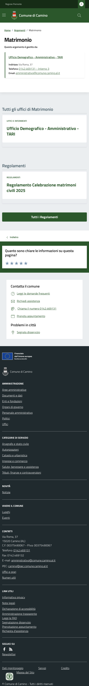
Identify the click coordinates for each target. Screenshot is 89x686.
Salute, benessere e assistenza (20, 467)
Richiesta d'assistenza (15, 631)
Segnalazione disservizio (16, 622)
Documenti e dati (12, 395)
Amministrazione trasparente (19, 614)
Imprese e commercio (14, 461)
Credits (65, 668)
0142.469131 (21, 550)
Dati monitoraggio (12, 668)
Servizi (42, 668)
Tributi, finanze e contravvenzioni (21, 472)
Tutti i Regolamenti (44, 217)
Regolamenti (13, 177)
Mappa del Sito (25, 672)
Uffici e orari (9, 572)
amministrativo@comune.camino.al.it (38, 73)
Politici (6, 418)
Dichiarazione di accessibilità (18, 609)
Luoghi (6, 512)
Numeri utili (9, 577)
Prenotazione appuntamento (19, 627)
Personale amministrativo (17, 412)
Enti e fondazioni (12, 401)
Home (7, 30)
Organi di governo (12, 407)
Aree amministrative (14, 390)
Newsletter (9, 654)
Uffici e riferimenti (17, 121)
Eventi (6, 518)
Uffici (5, 424)
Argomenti (19, 30)
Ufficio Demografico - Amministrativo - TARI (36, 57)
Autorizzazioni (10, 449)
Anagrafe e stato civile (15, 444)
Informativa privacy (13, 597)
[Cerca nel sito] (78, 15)
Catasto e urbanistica (14, 455)
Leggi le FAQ (9, 618)
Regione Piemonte (13, 4)
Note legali (8, 603)
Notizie (6, 492)
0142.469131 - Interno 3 (34, 69)
